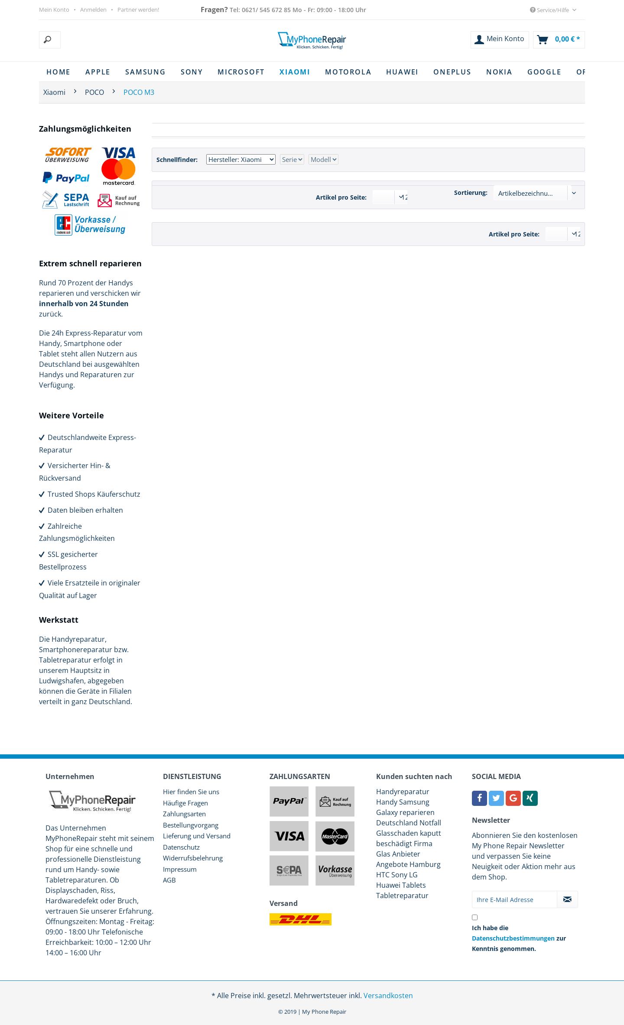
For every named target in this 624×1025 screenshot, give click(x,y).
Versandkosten (388, 995)
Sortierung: (471, 192)
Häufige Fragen (185, 803)
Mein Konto (54, 9)
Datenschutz (181, 847)
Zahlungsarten (184, 813)
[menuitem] (93, 40)
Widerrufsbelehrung (193, 858)
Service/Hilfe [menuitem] (550, 10)
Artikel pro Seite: (341, 197)
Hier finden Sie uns (191, 791)
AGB (169, 880)
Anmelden (93, 9)
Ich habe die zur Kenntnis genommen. (519, 938)
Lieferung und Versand (197, 835)
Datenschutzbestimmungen (513, 938)
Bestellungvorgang (190, 825)
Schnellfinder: (177, 159)
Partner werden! (138, 9)
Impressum (180, 869)
